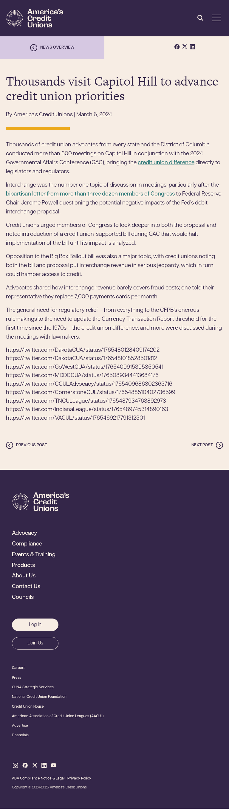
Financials (20, 735)
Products (23, 565)
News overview (57, 47)
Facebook (25, 765)
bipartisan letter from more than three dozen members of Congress (90, 194)
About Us (23, 576)
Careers (18, 668)
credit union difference (166, 163)
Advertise (20, 726)
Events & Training (33, 555)
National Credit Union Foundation (39, 697)
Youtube (53, 765)
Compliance (27, 544)
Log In (35, 624)
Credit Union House (28, 707)
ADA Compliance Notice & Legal (38, 778)
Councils (23, 597)
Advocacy (24, 533)
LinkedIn (44, 765)
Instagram (15, 765)
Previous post (31, 445)
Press (16, 678)
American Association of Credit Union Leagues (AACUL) (58, 716)
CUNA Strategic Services (33, 687)
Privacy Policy (79, 778)
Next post (202, 445)
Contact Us (26, 587)
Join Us (35, 643)
